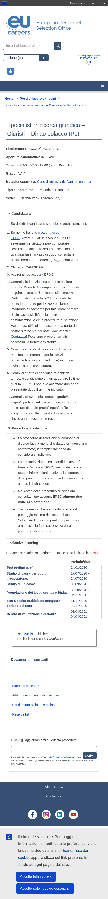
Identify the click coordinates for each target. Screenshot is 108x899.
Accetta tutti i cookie (36, 876)
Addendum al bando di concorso (35, 695)
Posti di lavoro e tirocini (38, 98)
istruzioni (35, 282)
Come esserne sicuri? (87, 3)
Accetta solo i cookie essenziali (45, 888)
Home (9, 98)
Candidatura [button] (21, 213)
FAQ (55, 260)
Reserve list (26, 634)
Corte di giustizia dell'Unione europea (64, 181)
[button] (88, 62)
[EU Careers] (54, 25)
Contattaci (18, 336)
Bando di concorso (25, 686)
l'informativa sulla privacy (62, 757)
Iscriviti (89, 756)
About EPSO (54, 787)
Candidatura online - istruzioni (33, 705)
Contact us (54, 796)
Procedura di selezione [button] (29, 428)
